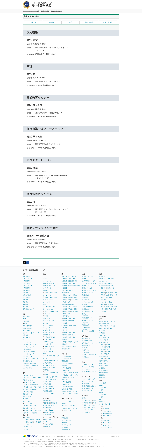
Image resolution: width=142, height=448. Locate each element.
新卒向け (86, 357)
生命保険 (25, 299)
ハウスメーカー (29, 427)
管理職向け (87, 352)
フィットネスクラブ (68, 401)
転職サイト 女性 (87, 288)
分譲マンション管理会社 (30, 384)
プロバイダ (102, 290)
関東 (94, 400)
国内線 (46, 412)
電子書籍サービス (48, 365)
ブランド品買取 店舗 (49, 379)
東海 (31, 387)
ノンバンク (33, 344)
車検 (44, 353)
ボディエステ (86, 369)
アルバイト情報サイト (89, 283)
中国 (115, 295)
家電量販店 (65, 418)
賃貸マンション (27, 396)
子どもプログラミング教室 (70, 393)
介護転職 (85, 297)
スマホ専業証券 (27, 326)
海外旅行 (54, 403)
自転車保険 (26, 290)
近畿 (35, 387)
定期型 (108, 344)
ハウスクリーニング (49, 285)
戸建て (34, 378)
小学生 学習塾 (107, 22)
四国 (102, 297)
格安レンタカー (48, 325)
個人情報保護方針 (61, 436)
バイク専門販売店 (49, 346)
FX (23, 340)
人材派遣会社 (86, 328)
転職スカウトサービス (89, 290)
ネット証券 (26, 316)
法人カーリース (87, 338)
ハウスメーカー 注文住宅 (30, 413)
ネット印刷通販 (87, 340)
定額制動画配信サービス (50, 360)
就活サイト (85, 278)
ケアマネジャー (74, 375)
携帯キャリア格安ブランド (107, 278)
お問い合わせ (71, 436)
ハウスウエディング (88, 379)
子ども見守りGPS (48, 393)
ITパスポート (72, 377)
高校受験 (52, 22)
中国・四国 (37, 422)
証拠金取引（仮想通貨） (31, 365)
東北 (27, 419)
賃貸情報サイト (27, 394)
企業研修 (85, 348)
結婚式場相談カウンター (89, 386)
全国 (93, 407)
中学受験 (70, 22)
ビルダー (27, 417)
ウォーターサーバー (49, 276)
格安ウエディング (87, 381)
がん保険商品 (103, 356)
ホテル (45, 422)
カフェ (45, 358)
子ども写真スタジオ (49, 363)
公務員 (65, 377)
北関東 (32, 419)
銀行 (25, 323)
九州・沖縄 (66, 302)
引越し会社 (46, 318)
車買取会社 (46, 330)
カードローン (27, 342)
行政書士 (65, 375)
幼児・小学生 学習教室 (69, 346)
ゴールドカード (29, 354)
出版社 (46, 374)
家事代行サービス (48, 283)
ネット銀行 (26, 330)
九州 (39, 387)
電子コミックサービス (50, 367)
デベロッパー (28, 429)
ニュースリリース (50, 436)
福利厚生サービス (48, 388)
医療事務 (68, 368)
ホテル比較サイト (48, 407)
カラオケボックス (87, 410)
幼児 (64, 358)
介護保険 (102, 368)
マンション (27, 378)
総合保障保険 (103, 370)
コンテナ (47, 314)
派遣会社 (85, 304)
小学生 (76, 342)
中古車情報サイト (48, 332)
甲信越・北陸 (72, 297)
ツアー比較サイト (48, 414)
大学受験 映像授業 (67, 290)
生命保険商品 (103, 349)
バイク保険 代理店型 (105, 328)
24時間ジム (65, 403)
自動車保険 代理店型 (105, 323)
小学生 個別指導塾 (67, 335)
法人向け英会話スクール (69, 391)
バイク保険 (26, 283)
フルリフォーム (29, 403)
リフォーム (26, 401)
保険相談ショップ (28, 309)
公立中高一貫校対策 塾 (69, 325)
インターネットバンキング (31, 333)
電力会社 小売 (47, 391)
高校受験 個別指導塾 (68, 304)
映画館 (84, 398)
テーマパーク (86, 412)
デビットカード (27, 356)
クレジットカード (28, 347)
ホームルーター (104, 281)
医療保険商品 (103, 342)
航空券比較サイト (48, 405)
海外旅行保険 (27, 295)
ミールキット (47, 295)
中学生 (70, 342)
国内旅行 (47, 403)
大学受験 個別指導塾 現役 (70, 281)
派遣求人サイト (87, 309)
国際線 (52, 412)
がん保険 (25, 304)
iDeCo (101, 392)
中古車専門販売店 (49, 337)
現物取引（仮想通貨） (31, 363)
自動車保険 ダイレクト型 (107, 321)
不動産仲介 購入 (28, 380)
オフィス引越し (48, 381)
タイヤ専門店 (66, 429)
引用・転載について (81, 436)
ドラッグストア (66, 420)
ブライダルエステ (87, 364)
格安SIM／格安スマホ (106, 285)
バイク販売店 (47, 344)
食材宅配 (46, 290)
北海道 (65, 295)
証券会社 (27, 321)
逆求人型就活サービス (89, 281)
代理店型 (27, 281)
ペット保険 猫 (103, 340)
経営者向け (87, 350)
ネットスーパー (48, 299)
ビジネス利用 (48, 424)
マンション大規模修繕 (29, 389)
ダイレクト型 (28, 278)
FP (64, 368)
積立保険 (102, 377)
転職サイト (85, 285)
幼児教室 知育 (66, 349)
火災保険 (25, 292)
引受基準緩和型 (105, 347)
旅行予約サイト (48, 401)
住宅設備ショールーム (29, 399)
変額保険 (102, 375)
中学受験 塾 (65, 316)
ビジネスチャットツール (89, 343)
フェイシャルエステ (88, 367)
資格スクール (66, 379)
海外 (50, 419)
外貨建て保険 (103, 365)
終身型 (103, 344)
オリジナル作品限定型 (51, 372)
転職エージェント (87, 292)
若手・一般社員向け (90, 355)
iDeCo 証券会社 (27, 328)
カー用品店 (65, 427)
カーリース (46, 328)
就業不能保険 (103, 361)
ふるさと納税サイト (49, 307)
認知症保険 (102, 363)
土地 (39, 378)
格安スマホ (110, 288)
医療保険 (25, 302)
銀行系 (26, 344)
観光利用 (47, 426)
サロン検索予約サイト (89, 371)
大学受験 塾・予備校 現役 (70, 276)
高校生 (65, 342)
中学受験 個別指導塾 (68, 321)
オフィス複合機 (48, 386)
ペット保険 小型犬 (105, 337)
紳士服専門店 (66, 422)
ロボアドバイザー (28, 368)
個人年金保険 (103, 372)
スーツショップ (66, 425)
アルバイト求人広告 (88, 331)
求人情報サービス (87, 311)
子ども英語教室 (66, 356)
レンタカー (46, 323)
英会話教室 (65, 361)
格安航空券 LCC (48, 410)
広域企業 (103, 299)
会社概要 (41, 436)
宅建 (64, 370)
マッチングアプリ (87, 390)
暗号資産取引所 (27, 361)
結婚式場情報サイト (88, 388)
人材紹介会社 (86, 324)
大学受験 (33, 22)
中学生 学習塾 (89, 22)
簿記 (68, 370)
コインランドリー (48, 288)
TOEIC (65, 372)
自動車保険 (26, 276)
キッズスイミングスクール (69, 408)
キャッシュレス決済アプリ (31, 358)
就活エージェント (87, 276)
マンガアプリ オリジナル (51, 377)
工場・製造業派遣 (87, 307)
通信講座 (64, 365)
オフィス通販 (47, 384)
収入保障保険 (105, 354)
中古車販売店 (47, 335)
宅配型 (46, 316)
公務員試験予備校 (67, 389)
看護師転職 (85, 295)
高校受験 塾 (65, 292)
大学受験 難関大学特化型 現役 (71, 285)
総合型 (46, 370)
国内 (45, 419)
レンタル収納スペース (51, 311)
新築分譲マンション (29, 408)
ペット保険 (26, 297)
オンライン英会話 (67, 363)
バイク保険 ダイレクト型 (107, 326)
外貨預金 (25, 335)
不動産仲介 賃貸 (28, 392)
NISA (24, 319)
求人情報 (90, 436)
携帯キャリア (103, 276)
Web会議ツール (87, 345)
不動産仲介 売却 (28, 375)
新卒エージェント (87, 321)
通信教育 (64, 339)
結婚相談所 (85, 383)
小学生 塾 (64, 330)
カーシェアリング (48, 321)
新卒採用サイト (87, 317)
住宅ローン (26, 337)
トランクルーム (48, 309)
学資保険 (25, 307)
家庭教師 (64, 344)
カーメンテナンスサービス (51, 356)
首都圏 (26, 387)
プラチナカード (107, 415)
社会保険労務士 (73, 372)
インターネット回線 (105, 302)
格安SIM (103, 288)
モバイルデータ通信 (105, 283)
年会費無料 (27, 349)
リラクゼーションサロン (69, 406)
